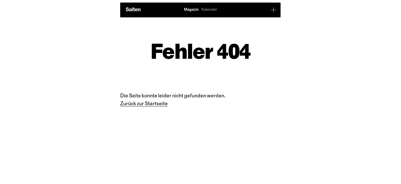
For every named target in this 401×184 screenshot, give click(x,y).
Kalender (209, 10)
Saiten (133, 9)
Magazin (191, 10)
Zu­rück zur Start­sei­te (144, 103)
